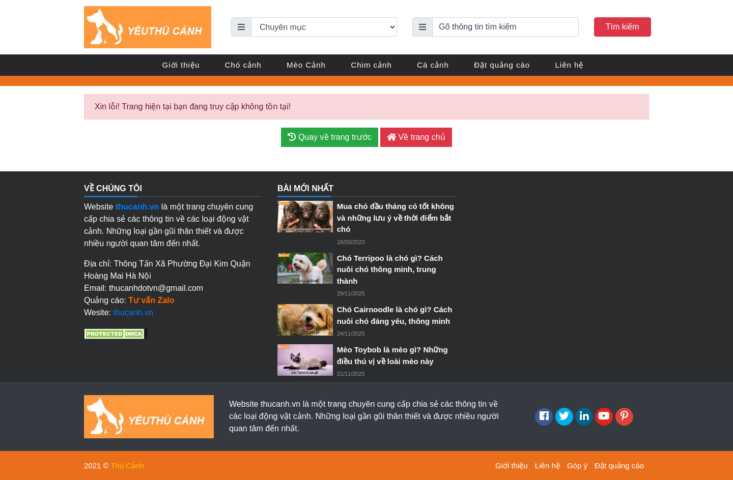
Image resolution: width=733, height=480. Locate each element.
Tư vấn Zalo (151, 300)
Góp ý (577, 465)
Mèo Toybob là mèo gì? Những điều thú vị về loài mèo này (392, 355)
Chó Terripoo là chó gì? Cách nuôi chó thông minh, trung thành (390, 269)
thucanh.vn (133, 312)
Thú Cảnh (128, 465)
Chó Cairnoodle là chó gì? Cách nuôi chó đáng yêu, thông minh (395, 315)
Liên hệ (569, 65)
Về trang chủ (416, 137)
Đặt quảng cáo (502, 65)
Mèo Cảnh (306, 65)
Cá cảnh (433, 65)
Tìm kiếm (622, 26)
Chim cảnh (371, 65)
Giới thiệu (181, 65)
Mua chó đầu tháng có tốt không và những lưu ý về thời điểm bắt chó (395, 217)
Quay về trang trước (329, 137)
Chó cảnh (243, 65)
